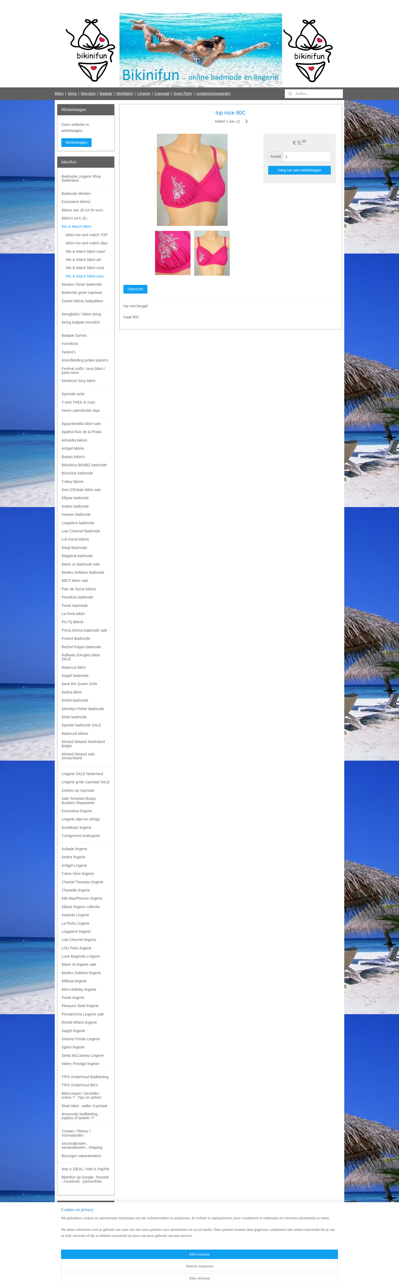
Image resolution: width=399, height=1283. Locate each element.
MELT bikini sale (75, 580)
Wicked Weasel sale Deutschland (78, 756)
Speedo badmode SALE (81, 725)
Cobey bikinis (72, 481)
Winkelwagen (76, 142)
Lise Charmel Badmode (81, 531)
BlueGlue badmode (77, 473)
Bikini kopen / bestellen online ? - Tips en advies (82, 1095)
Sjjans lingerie (73, 1047)
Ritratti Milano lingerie (79, 1022)
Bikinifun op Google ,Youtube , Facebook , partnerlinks (85, 1179)
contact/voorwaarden (213, 93)
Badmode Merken (76, 193)
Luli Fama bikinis (75, 539)
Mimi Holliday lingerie (79, 989)
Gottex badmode (75, 506)
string (72, 93)
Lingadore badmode (78, 523)
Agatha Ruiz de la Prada (82, 432)
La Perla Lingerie (75, 923)
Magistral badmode (77, 556)
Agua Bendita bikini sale (81, 424)
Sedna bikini (72, 692)
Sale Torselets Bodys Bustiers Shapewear (79, 800)
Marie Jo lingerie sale (79, 964)
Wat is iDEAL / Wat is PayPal (85, 1169)
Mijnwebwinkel (247, 1273)
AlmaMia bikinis (74, 440)
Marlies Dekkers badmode (83, 572)
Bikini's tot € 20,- (75, 218)
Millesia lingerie (74, 981)
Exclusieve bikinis (76, 202)
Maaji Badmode (74, 548)
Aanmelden (75, 1239)
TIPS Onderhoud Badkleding (85, 1077)
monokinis (70, 343)
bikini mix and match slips (87, 243)
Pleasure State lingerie (80, 1006)
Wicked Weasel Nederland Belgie (83, 744)
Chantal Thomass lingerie (82, 882)
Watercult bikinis (75, 733)
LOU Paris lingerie (77, 948)
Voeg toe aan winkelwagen (299, 170)
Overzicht (135, 289)
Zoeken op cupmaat (78, 790)
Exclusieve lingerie (77, 811)
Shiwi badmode (74, 717)
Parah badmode (75, 605)
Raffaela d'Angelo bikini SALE (81, 657)
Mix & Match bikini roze (85, 276)
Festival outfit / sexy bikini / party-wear (84, 370)
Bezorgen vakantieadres (81, 1156)
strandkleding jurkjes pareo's (85, 360)
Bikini (59, 93)
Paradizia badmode (77, 597)
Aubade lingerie (74, 849)
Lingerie (143, 93)
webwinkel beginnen (206, 1273)
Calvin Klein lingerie (78, 873)
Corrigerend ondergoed (81, 836)
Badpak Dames (74, 335)
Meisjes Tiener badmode (82, 284)
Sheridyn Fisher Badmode (83, 709)
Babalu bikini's (73, 457)
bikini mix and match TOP (87, 235)
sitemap (180, 1273)
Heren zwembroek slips (81, 410)
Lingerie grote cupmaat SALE (86, 782)
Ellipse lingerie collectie (81, 907)
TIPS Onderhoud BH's (80, 1085)
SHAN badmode (75, 700)
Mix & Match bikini (76, 226)
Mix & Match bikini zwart (85, 251)
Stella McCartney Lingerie (83, 1055)
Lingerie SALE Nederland (82, 774)
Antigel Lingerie (74, 865)
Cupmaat (161, 93)
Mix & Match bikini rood (85, 268)
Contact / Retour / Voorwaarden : (76, 1133)
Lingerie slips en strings (81, 819)
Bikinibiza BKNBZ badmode (84, 465)
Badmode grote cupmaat (82, 292)
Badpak (106, 93)
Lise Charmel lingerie (79, 940)
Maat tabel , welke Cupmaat (84, 1106)
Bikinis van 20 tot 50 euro (82, 210)
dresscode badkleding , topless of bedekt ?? (80, 1116)
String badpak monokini (81, 322)
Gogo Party (182, 93)
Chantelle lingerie (76, 890)
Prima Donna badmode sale (84, 630)
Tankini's (69, 352)
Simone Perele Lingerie (81, 1039)
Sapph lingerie (73, 1031)
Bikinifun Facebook (76, 1256)
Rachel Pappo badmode (81, 647)
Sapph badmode (75, 675)
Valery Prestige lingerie (80, 1064)
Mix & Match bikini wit (83, 259)
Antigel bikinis (73, 448)
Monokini (88, 93)
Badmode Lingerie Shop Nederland (81, 178)
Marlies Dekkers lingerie (81, 973)
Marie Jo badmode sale (81, 564)
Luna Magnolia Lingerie (81, 956)
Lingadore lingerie (76, 931)
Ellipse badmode (75, 498)
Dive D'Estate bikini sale (81, 490)
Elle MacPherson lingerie (82, 898)
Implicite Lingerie (75, 915)
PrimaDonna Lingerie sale (83, 1014)
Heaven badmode (76, 514)
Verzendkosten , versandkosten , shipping (82, 1145)
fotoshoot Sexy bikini (78, 381)
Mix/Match (124, 93)
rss (189, 1273)
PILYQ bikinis (72, 622)
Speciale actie (73, 394)
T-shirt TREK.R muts (78, 402)
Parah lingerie (73, 997)
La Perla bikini (73, 614)
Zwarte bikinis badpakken (82, 301)
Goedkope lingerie (77, 827)
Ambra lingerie (73, 857)
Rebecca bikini (74, 667)
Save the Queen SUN (79, 684)
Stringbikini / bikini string (81, 314)
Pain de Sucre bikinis (79, 589)
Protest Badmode (76, 638)
